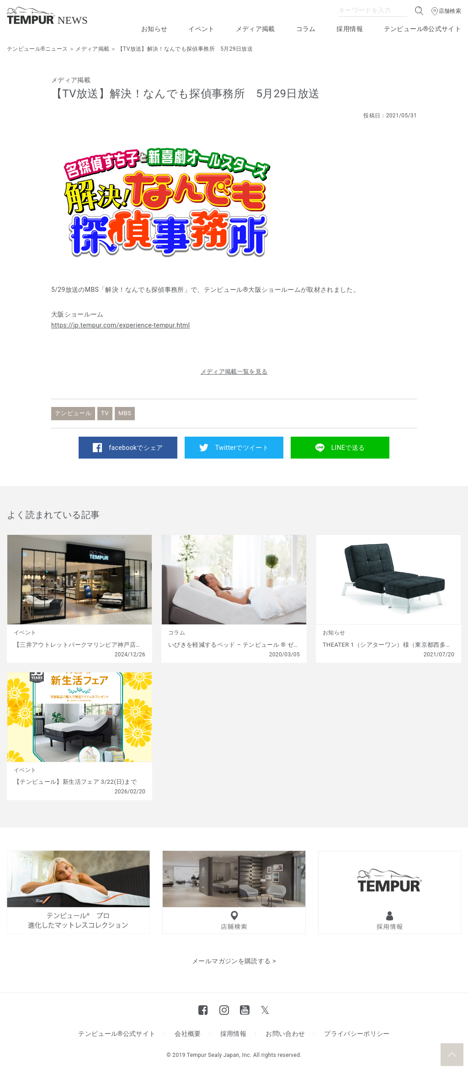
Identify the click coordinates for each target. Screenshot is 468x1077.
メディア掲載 (255, 28)
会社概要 (188, 1033)
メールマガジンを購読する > (234, 961)
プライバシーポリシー (357, 1033)
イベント (201, 28)
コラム (306, 28)
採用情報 (349, 28)
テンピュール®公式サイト (422, 28)
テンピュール (73, 413)
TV (105, 413)
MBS (124, 413)
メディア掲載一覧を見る (234, 371)
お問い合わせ (285, 1033)
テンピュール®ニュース (37, 49)
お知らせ (154, 28)
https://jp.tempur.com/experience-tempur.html (120, 325)
